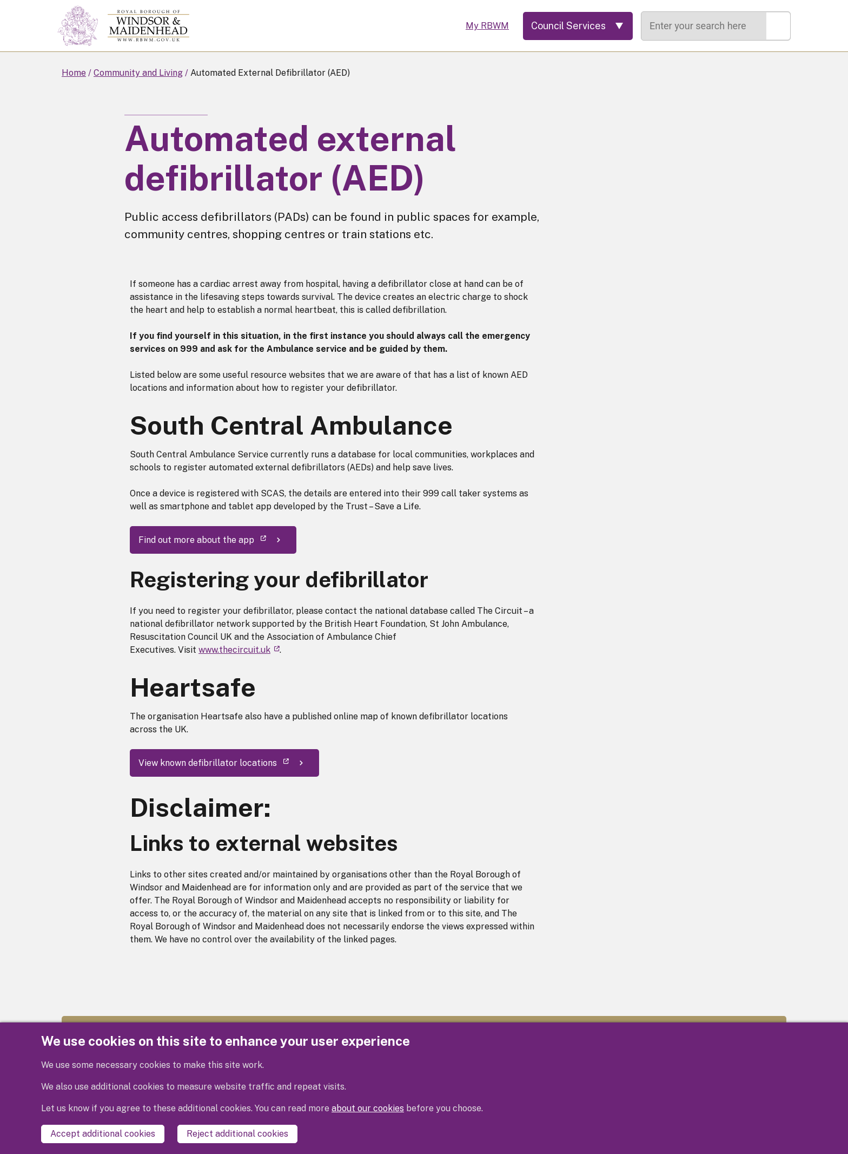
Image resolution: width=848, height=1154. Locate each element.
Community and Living (138, 73)
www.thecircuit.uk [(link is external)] (239, 650)
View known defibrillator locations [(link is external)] (213, 763)
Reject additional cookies (237, 1134)
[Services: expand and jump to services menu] (578, 26)
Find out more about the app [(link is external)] (202, 540)
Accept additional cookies (102, 1134)
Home (74, 73)
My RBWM (487, 26)
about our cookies (368, 1108)
